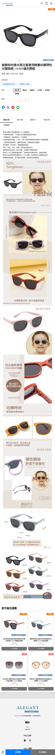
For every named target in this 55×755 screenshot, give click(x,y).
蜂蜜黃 (32, 90)
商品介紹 (6, 120)
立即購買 (18, 752)
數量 (2, 99)
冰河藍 (39, 90)
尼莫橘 (47, 90)
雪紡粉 (24, 90)
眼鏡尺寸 (33, 120)
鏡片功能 (20, 120)
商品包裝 (47, 120)
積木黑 (17, 90)
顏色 (2, 90)
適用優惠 (4, 80)
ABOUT (27, 727)
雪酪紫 (17, 94)
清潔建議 (6, 125)
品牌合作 (27, 729)
